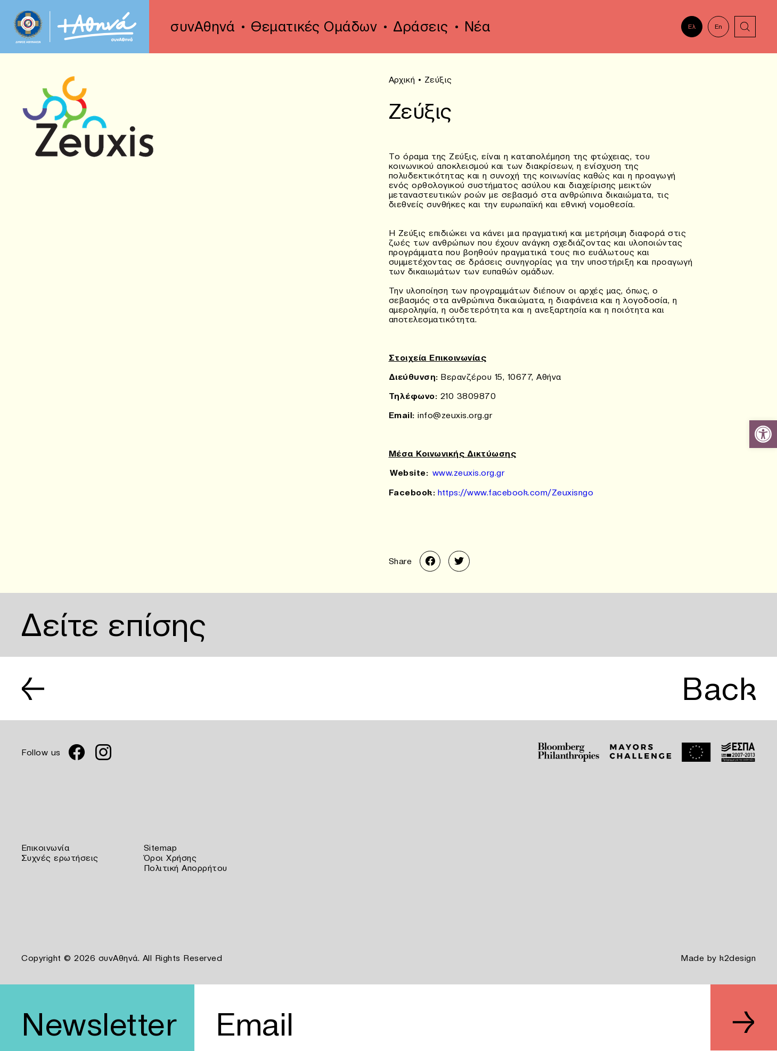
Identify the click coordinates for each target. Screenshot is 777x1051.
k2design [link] (737, 955)
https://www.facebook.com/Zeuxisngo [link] (516, 491)
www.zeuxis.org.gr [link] (468, 472)
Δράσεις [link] (420, 26)
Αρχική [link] (402, 79)
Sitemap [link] (160, 847)
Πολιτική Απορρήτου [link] (185, 866)
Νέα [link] (477, 26)
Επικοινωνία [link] (45, 847)
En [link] (719, 26)
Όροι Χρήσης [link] (170, 856)
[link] (763, 434)
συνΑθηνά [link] (202, 26)
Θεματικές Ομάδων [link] (314, 26)
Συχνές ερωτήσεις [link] (60, 856)
